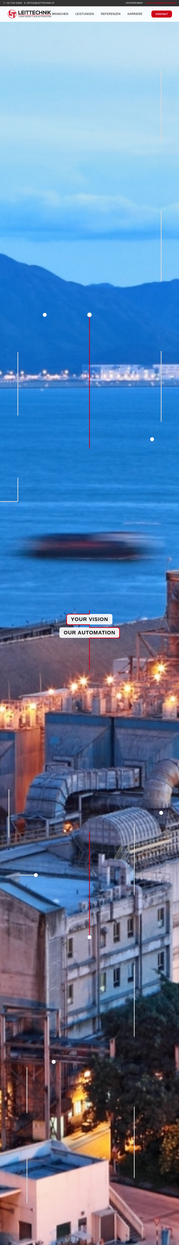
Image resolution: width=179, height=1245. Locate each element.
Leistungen (84, 13)
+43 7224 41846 (14, 3)
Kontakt (162, 14)
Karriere (135, 13)
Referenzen (110, 13)
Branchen (60, 13)
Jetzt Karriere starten (161, 3)
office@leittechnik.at (40, 3)
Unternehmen (134, 3)
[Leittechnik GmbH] (29, 14)
